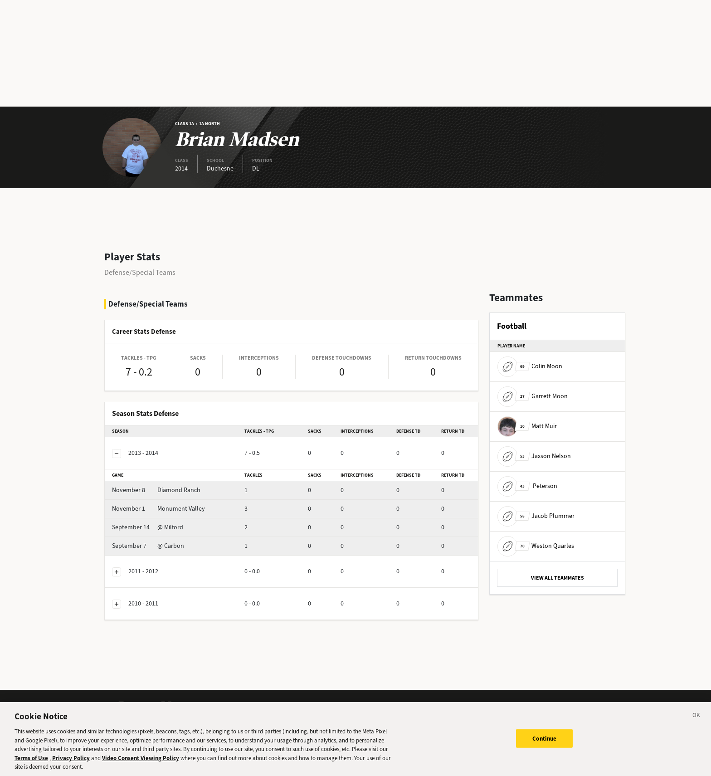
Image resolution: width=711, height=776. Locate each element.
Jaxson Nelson (534, 456)
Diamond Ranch (156, 490)
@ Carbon (148, 546)
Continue (544, 746)
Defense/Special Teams (139, 272)
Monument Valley (158, 508)
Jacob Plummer (536, 516)
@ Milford (147, 527)
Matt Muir (527, 426)
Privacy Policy (71, 766)
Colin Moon (529, 366)
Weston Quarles (535, 546)
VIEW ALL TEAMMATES (557, 577)
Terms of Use (31, 766)
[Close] (696, 724)
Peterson (527, 486)
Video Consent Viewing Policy (140, 766)
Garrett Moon (532, 396)
